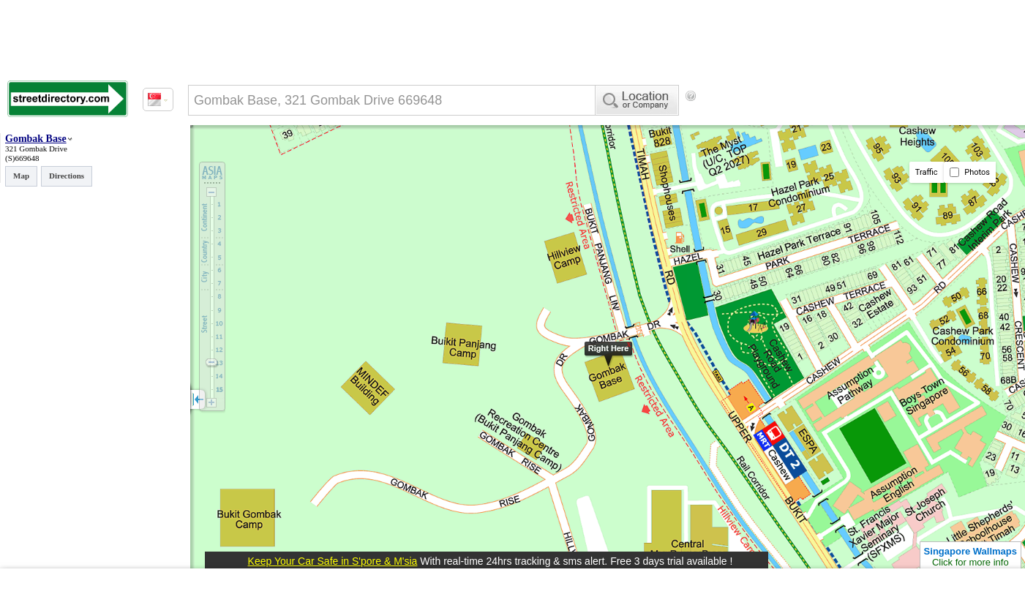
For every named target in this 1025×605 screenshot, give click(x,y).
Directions (66, 175)
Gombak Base (36, 138)
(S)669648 (22, 158)
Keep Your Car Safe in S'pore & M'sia (333, 561)
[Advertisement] (820, 120)
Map (21, 175)
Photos (970, 172)
